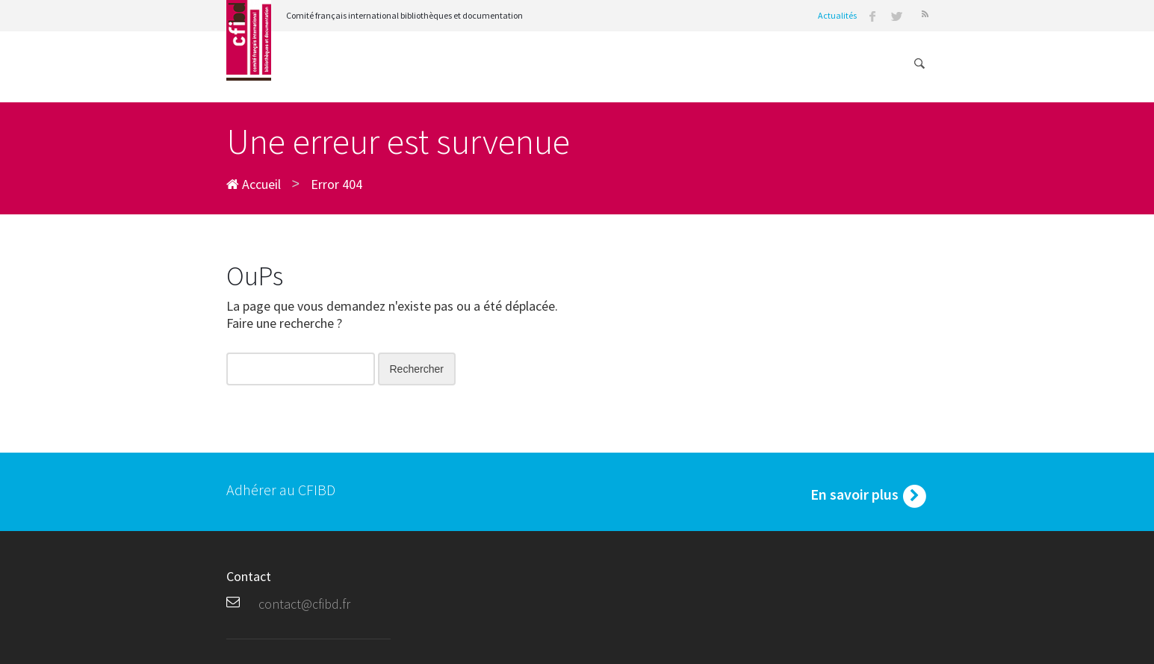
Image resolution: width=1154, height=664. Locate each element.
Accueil (253, 184)
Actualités (837, 15)
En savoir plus (869, 496)
